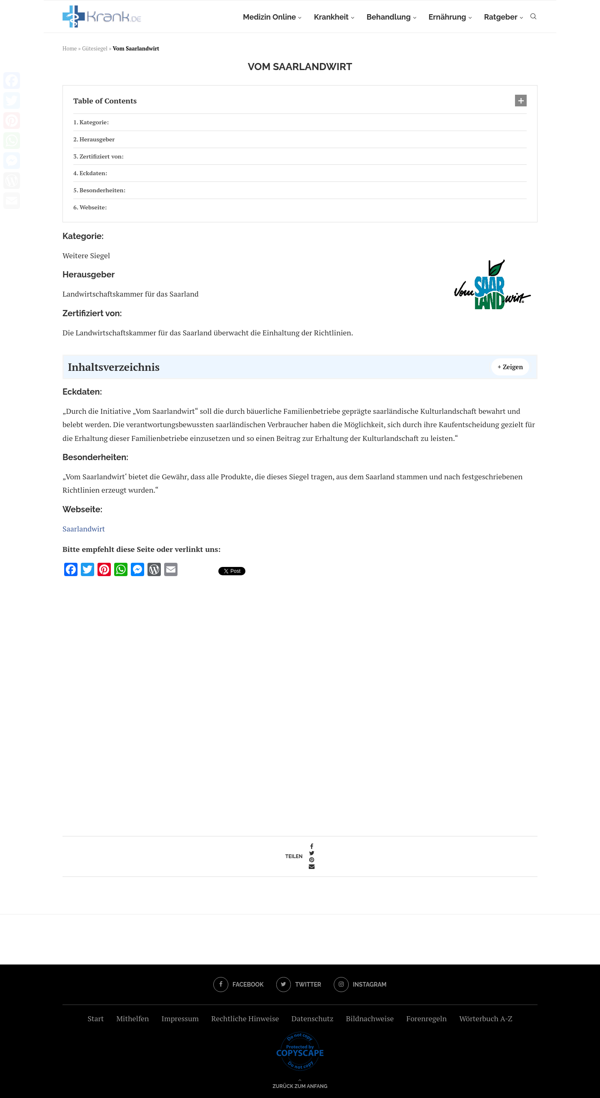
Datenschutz (312, 1018)
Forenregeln (426, 1018)
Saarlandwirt (83, 529)
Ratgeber (501, 17)
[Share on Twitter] (312, 853)
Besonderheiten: (102, 190)
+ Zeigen (510, 367)
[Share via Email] (312, 866)
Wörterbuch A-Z (485, 1018)
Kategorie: (94, 122)
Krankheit (331, 17)
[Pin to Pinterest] (312, 859)
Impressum (180, 1018)
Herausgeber (97, 139)
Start (96, 1018)
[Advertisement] (300, 703)
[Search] (533, 17)
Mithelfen (132, 1018)
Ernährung (447, 17)
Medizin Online (269, 17)
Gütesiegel (95, 48)
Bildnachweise (370, 1018)
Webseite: (93, 207)
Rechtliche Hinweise (245, 1018)
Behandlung (389, 17)
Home (69, 48)
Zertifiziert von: (102, 156)
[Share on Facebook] (312, 846)
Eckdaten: (94, 173)
